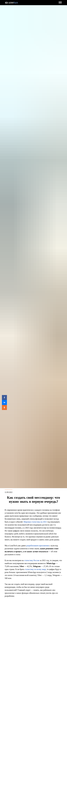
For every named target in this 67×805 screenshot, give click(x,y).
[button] (60, 2)
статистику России (31, 560)
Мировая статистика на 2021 (35, 522)
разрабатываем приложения (37, 546)
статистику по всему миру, (35, 569)
